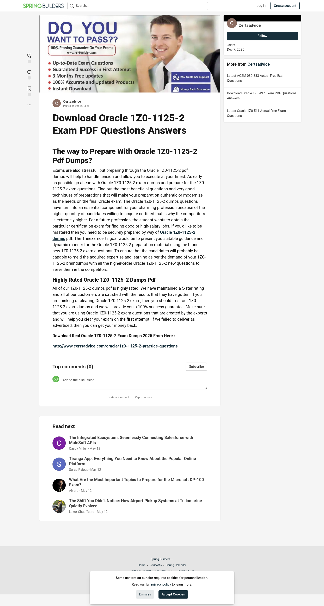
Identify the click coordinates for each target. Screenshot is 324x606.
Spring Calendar (176, 565)
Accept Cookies (173, 594)
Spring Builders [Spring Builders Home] (160, 559)
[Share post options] (29, 105)
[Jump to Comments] (29, 74)
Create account (285, 6)
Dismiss (145, 594)
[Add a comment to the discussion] (134, 382)
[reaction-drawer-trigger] (29, 57)
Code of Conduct (118, 397)
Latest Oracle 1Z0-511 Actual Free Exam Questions (262, 114)
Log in (261, 6)
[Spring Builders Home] (43, 6)
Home (141, 565)
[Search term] (137, 6)
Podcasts (156, 565)
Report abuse (143, 397)
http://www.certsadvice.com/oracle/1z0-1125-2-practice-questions (115, 346)
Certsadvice (72, 101)
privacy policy (161, 584)
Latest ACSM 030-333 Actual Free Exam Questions (262, 79)
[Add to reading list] (29, 90)
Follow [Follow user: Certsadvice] (262, 36)
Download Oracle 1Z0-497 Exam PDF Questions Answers (262, 96)
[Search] (72, 6)
